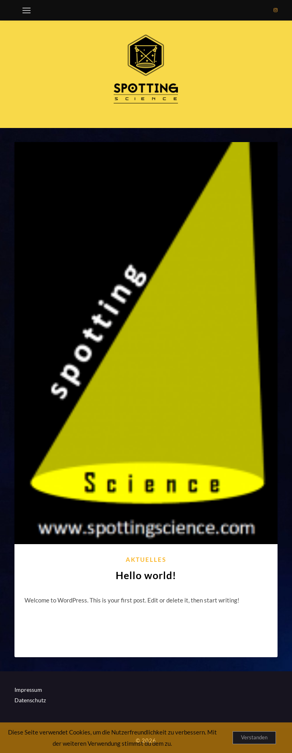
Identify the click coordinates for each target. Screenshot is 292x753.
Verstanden (254, 737)
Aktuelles (146, 559)
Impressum (28, 689)
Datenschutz (30, 700)
